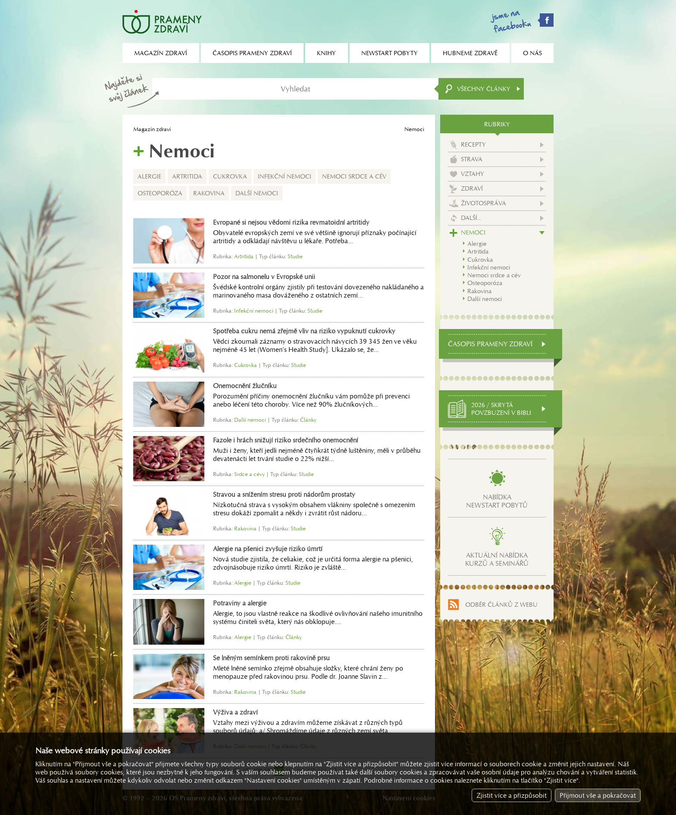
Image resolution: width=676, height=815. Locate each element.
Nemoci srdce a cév (354, 176)
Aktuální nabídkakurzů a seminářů (497, 559)
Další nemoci (256, 193)
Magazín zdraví (152, 129)
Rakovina (209, 193)
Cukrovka (230, 176)
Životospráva (483, 203)
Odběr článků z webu (501, 604)
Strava (471, 159)
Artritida (187, 176)
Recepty (473, 144)
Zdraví (472, 188)
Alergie (149, 176)
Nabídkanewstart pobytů (497, 501)
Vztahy (472, 174)
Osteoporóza (160, 193)
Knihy (326, 53)
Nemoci (473, 232)
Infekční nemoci (284, 176)
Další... (471, 218)
